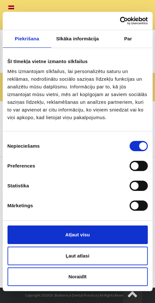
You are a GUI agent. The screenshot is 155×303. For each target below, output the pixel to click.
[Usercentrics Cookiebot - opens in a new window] (120, 21)
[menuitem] (11, 7)
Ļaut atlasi (77, 255)
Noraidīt (77, 276)
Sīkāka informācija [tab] (77, 38)
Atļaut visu (77, 234)
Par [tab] (128, 38)
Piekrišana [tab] (27, 38)
